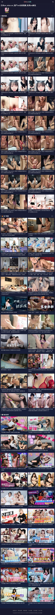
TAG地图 (30, 610)
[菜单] (2, 2)
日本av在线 (27, 2)
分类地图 (35, 610)
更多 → (52, 15)
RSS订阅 (40, 610)
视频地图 (25, 610)
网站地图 (20, 610)
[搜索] (53, 2)
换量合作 (15, 610)
